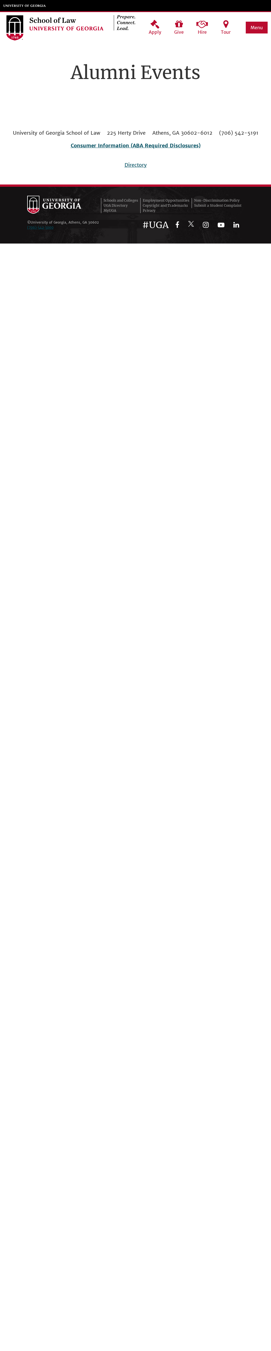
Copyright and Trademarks (165, 205)
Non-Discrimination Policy (217, 200)
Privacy (149, 210)
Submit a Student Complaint (218, 205)
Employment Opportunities (166, 200)
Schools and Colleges (121, 200)
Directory (136, 165)
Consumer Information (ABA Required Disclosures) (136, 145)
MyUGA (110, 210)
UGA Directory (116, 205)
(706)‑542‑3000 (40, 227)
